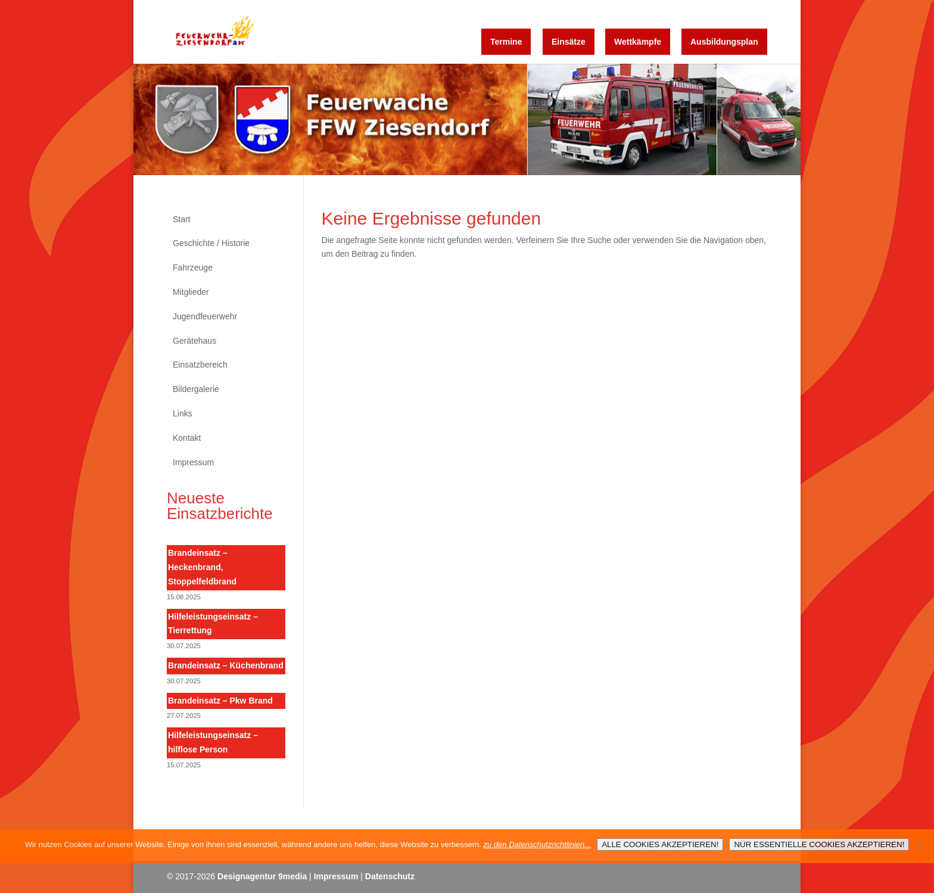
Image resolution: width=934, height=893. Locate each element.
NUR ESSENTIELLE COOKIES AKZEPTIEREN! (819, 844)
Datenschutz (390, 876)
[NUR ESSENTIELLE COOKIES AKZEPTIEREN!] (919, 846)
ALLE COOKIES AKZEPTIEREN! (660, 844)
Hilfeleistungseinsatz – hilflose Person (213, 742)
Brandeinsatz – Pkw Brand (220, 700)
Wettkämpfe (637, 41)
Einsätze (569, 41)
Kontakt (187, 438)
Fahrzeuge (193, 267)
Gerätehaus (194, 341)
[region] (467, 119)
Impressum (193, 462)
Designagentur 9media (262, 876)
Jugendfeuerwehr (205, 316)
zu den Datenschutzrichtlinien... (537, 844)
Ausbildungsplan (724, 41)
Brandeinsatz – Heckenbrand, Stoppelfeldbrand (202, 567)
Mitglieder (191, 292)
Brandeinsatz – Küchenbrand (226, 665)
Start (182, 219)
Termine (506, 41)
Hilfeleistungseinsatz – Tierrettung (213, 624)
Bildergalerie (196, 389)
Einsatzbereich (200, 364)
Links (182, 413)
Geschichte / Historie (211, 243)
